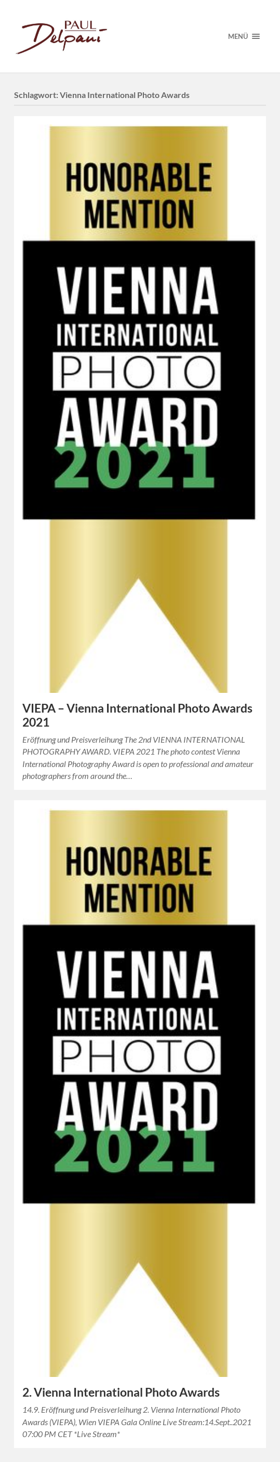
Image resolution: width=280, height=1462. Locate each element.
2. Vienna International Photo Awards (121, 1392)
